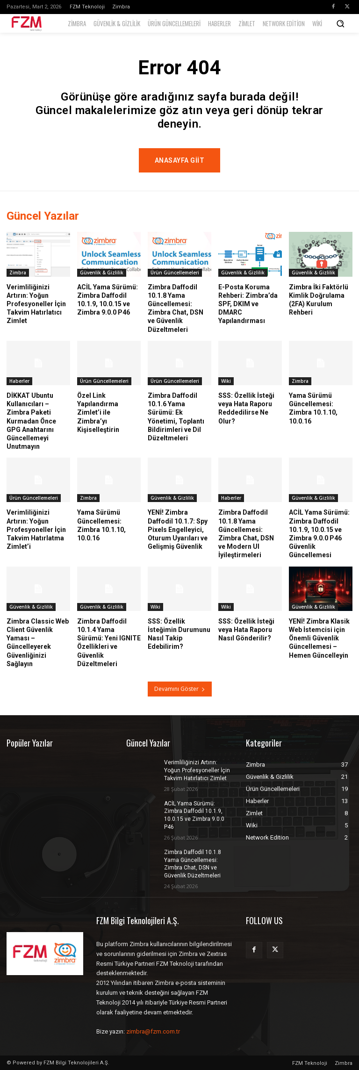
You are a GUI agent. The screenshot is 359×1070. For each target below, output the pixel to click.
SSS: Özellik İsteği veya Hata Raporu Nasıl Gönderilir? (246, 629)
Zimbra (17, 272)
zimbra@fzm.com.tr (153, 1031)
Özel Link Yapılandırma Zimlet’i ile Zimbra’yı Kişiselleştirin (98, 412)
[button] (340, 23)
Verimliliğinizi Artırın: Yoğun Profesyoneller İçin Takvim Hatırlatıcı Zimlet (36, 303)
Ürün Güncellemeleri (175, 272)
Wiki (226, 380)
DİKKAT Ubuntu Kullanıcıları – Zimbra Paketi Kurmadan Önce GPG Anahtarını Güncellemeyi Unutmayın (31, 420)
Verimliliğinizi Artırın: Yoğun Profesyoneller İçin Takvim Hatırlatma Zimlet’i (36, 529)
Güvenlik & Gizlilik (101, 272)
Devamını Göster (179, 689)
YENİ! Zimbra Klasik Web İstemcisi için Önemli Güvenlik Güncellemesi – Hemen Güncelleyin (319, 638)
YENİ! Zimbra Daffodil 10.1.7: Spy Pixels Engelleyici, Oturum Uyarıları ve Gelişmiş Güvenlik (178, 529)
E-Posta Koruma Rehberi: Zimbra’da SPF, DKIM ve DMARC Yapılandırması (248, 303)
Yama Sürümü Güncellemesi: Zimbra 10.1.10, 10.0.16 (101, 525)
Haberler (19, 380)
